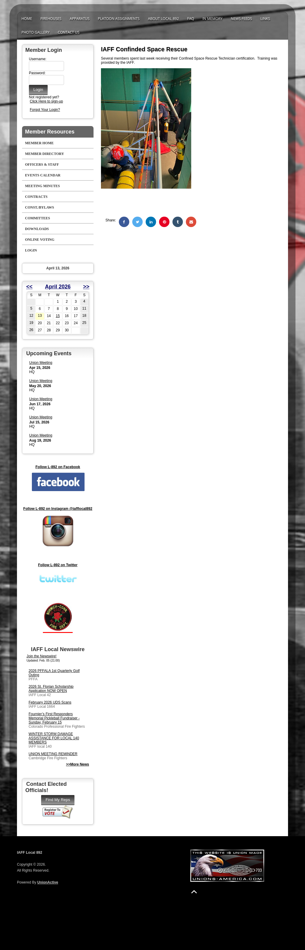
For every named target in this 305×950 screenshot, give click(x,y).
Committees (37, 218)
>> (86, 287)
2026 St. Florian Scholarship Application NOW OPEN (51, 688)
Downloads (37, 229)
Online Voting (40, 240)
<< (29, 287)
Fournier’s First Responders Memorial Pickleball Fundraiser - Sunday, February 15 (54, 718)
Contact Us (69, 32)
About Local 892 (163, 18)
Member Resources (49, 132)
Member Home (39, 143)
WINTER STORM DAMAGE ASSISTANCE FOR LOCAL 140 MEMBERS (54, 738)
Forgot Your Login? (45, 110)
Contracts (36, 197)
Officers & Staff (42, 164)
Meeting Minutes (42, 186)
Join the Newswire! (42, 656)
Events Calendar (42, 175)
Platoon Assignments (119, 18)
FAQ (190, 18)
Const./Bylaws (39, 207)
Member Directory (44, 154)
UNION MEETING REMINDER (53, 754)
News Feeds (241, 18)
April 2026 (58, 287)
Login (31, 250)
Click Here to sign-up (46, 101)
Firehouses (51, 18)
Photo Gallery (35, 32)
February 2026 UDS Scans (50, 702)
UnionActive (47, 882)
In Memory (212, 18)
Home (26, 18)
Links (265, 18)
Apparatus (80, 18)
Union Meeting (40, 363)
